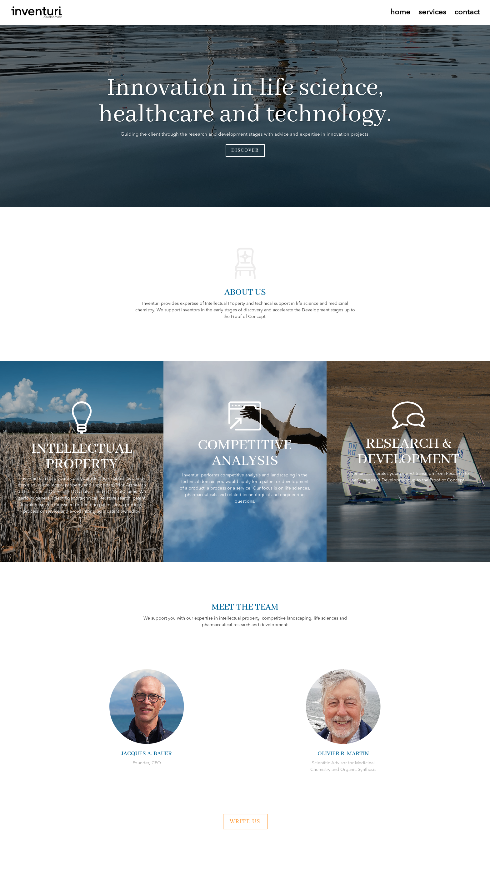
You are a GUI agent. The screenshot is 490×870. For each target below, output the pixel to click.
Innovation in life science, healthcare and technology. (245, 101)
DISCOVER (245, 150)
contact (467, 13)
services (432, 13)
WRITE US (245, 821)
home (400, 13)
